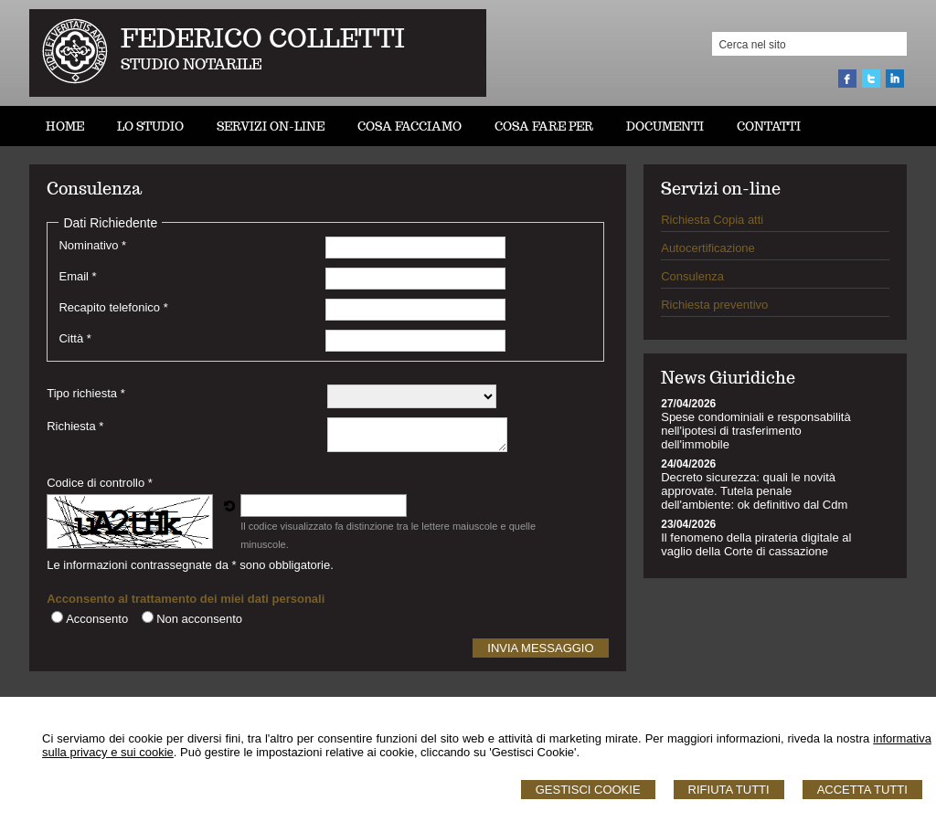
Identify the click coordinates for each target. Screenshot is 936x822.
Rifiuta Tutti (729, 789)
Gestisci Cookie (588, 789)
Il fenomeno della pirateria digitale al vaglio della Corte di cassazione (756, 544)
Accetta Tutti (862, 789)
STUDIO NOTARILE (191, 64)
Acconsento (97, 619)
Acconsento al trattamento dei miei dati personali (185, 599)
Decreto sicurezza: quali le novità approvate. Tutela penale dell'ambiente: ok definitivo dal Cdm (754, 490)
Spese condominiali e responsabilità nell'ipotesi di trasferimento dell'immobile (755, 430)
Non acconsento (199, 619)
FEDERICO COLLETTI (263, 38)
